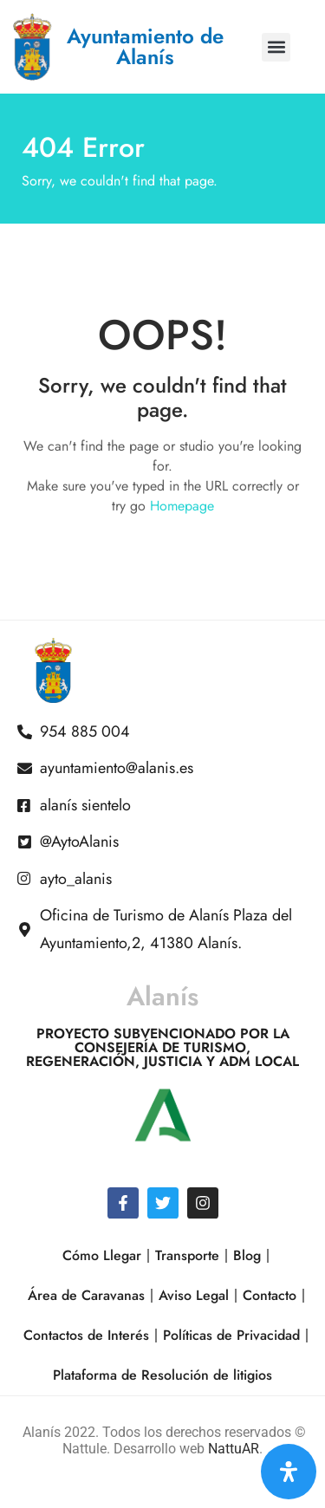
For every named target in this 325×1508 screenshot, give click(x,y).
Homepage (182, 506)
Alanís (162, 996)
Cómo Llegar (101, 1255)
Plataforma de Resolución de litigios (162, 1375)
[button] (276, 47)
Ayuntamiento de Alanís (145, 46)
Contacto (269, 1295)
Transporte (187, 1255)
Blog (247, 1255)
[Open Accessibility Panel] (288, 1471)
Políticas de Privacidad (231, 1335)
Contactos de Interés (86, 1335)
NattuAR (233, 1448)
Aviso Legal (194, 1295)
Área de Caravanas (86, 1295)
